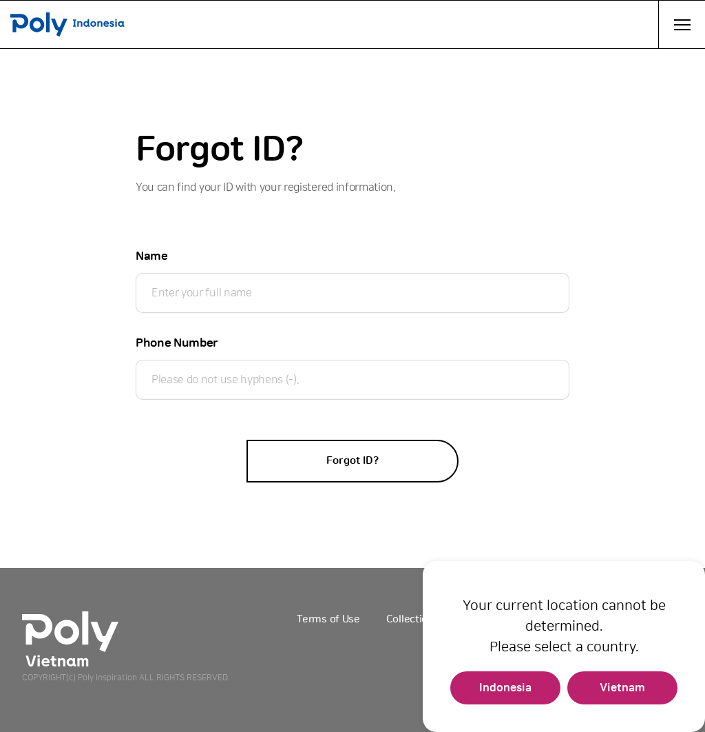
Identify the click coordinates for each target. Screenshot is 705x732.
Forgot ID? (352, 461)
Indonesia (505, 688)
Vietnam (622, 688)
